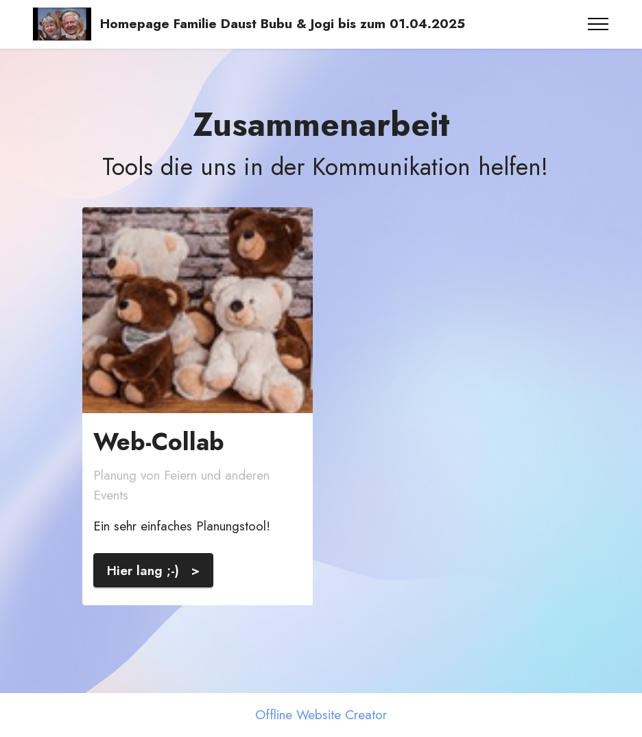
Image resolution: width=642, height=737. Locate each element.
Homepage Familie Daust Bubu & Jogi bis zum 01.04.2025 (284, 23)
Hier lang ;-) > (153, 570)
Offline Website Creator (321, 714)
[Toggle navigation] (598, 24)
